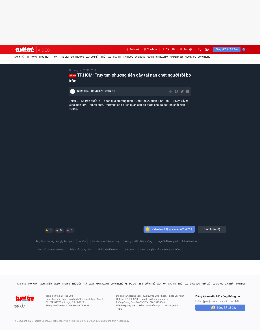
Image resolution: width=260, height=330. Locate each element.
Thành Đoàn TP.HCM (78, 305)
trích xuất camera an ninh (50, 249)
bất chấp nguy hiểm (81, 249)
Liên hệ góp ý (171, 305)
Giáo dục (195, 284)
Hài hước (128, 57)
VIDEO (44, 50)
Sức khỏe (190, 57)
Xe (126, 284)
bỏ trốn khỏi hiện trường (105, 241)
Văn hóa (161, 284)
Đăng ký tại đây (226, 307)
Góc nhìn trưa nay (158, 57)
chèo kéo (129, 249)
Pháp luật (88, 284)
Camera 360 (176, 57)
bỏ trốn (82, 241)
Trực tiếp (44, 57)
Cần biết (168, 49)
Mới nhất (19, 57)
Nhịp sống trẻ (147, 284)
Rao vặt (186, 49)
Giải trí (117, 57)
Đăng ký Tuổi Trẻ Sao (227, 49)
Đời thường (77, 57)
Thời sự (66, 284)
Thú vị (54, 57)
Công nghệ (204, 57)
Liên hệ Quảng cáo (126, 305)
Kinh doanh (102, 284)
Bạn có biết (92, 57)
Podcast (132, 49)
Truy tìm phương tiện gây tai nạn (54, 241)
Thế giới (64, 57)
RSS (120, 309)
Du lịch (133, 284)
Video (57, 284)
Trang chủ (20, 284)
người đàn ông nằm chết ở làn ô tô (177, 241)
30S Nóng (140, 57)
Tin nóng (32, 57)
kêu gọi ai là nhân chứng (138, 241)
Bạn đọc (241, 284)
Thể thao (106, 57)
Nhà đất (206, 284)
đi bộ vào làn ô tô (108, 249)
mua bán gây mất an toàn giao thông (160, 249)
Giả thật (230, 284)
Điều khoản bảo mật (149, 305)
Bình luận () (212, 229)
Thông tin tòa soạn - (56, 305)
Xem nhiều (46, 284)
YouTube (150, 49)
